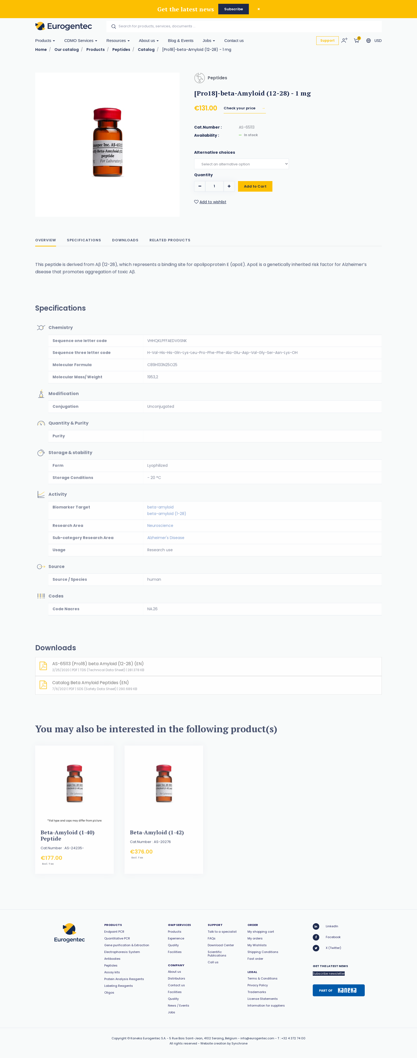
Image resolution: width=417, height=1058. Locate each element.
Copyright (119, 1038)
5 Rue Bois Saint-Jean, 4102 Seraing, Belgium (203, 1038)
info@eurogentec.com (257, 1038)
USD (378, 40)
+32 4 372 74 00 (293, 1038)
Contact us (234, 40)
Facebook (327, 937)
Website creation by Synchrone (223, 1043)
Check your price (240, 108)
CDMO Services (80, 40)
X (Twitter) (327, 948)
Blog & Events (180, 40)
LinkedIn (325, 926)
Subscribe (233, 9)
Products (45, 40)
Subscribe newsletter (329, 973)
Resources (118, 40)
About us (149, 40)
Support (327, 40)
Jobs (209, 40)
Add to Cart (255, 188)
